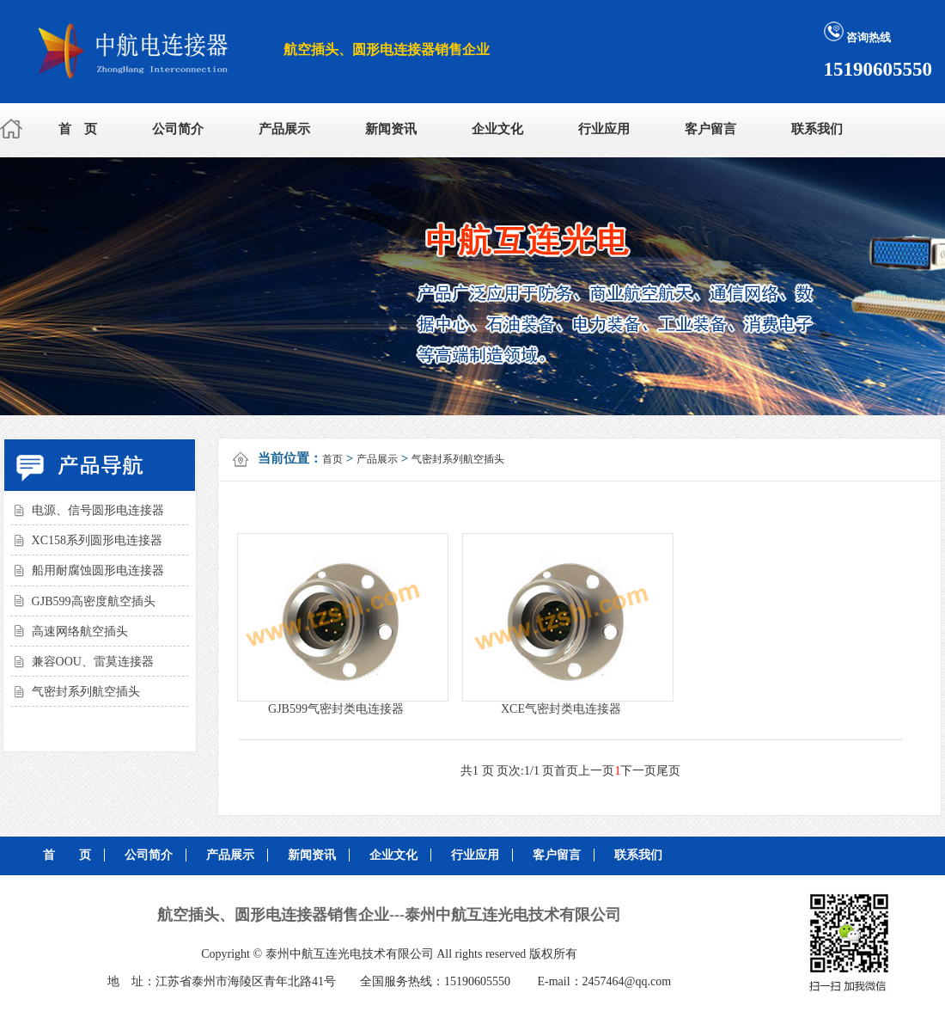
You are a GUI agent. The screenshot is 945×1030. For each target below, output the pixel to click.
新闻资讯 (391, 129)
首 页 (77, 129)
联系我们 (817, 129)
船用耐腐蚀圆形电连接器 (98, 570)
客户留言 (710, 129)
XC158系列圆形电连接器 (97, 540)
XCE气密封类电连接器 (561, 708)
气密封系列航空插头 (86, 691)
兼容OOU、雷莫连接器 (93, 661)
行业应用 (604, 129)
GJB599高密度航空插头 (93, 601)
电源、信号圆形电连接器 (98, 510)
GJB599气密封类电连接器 (336, 708)
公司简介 (178, 129)
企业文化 (497, 129)
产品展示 (284, 129)
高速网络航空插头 (80, 631)
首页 (332, 459)
